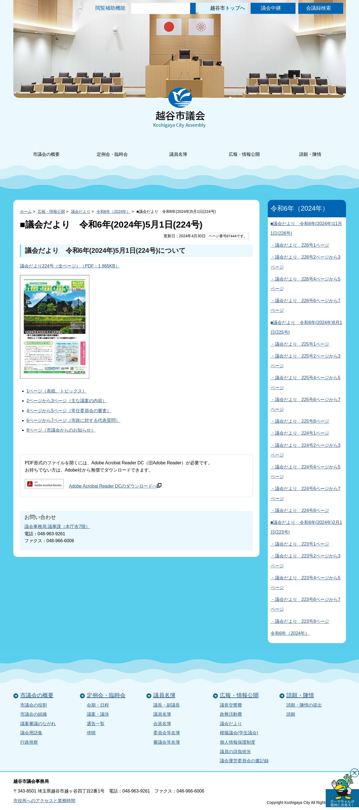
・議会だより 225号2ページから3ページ (306, 361)
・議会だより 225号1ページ (300, 344)
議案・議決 (98, 714)
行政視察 (29, 742)
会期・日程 (98, 705)
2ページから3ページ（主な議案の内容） (67, 400)
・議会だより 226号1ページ (300, 245)
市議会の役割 (33, 705)
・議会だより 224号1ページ (300, 433)
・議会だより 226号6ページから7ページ (306, 305)
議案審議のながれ (38, 723)
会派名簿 (162, 723)
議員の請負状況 (235, 751)
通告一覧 (96, 723)
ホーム (26, 211)
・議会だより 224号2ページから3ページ (306, 450)
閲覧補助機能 (110, 8)
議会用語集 (31, 732)
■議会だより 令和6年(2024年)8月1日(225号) (306, 327)
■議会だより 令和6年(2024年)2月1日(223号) (306, 527)
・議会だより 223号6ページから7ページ (306, 604)
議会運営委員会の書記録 (244, 760)
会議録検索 (318, 8)
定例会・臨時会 (112, 147)
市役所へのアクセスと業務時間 (44, 800)
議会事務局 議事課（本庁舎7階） (57, 526)
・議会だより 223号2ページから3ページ (306, 561)
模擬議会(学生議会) (239, 732)
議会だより (80, 211)
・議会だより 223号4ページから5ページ (306, 582)
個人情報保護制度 (237, 742)
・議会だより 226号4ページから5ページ (306, 284)
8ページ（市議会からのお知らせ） (61, 430)
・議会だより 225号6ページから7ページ (306, 404)
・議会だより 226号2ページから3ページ (306, 262)
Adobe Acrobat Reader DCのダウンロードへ (115, 485)
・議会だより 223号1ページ (300, 544)
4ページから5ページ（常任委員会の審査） (69, 410)
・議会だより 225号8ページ (300, 421)
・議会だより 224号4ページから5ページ (306, 472)
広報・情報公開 (244, 147)
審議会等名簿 (166, 742)
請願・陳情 (310, 147)
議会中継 (271, 8)
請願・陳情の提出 (304, 705)
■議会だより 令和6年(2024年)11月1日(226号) (306, 228)
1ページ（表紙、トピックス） (57, 391)
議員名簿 (178, 147)
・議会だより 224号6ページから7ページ (306, 493)
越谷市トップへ (227, 8)
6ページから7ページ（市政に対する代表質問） (73, 420)
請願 (290, 714)
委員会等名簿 (166, 732)
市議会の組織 (33, 714)
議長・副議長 (166, 705)
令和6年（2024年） (113, 211)
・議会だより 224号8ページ (300, 510)
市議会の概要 (46, 147)
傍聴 (91, 732)
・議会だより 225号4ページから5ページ (306, 382)
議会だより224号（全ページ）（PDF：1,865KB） (70, 266)
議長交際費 (231, 705)
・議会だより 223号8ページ (300, 621)
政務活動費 (231, 714)
